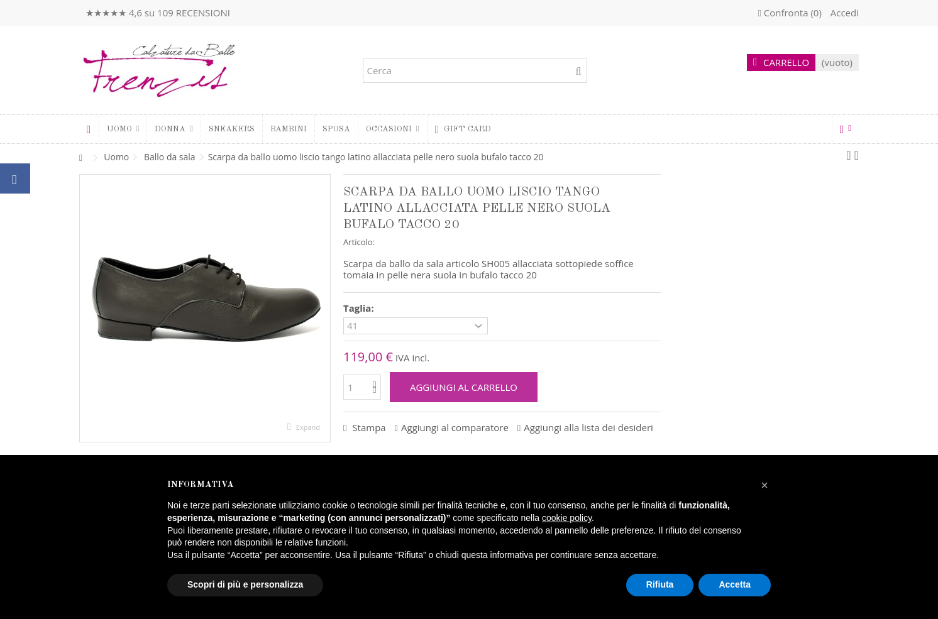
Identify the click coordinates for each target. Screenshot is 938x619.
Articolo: (359, 242)
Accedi (843, 12)
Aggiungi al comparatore (455, 427)
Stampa (367, 427)
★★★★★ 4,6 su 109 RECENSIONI (158, 12)
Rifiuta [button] (660, 584)
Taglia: (360, 308)
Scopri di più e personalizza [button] (245, 584)
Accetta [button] (735, 584)
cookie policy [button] (567, 518)
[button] (173, 129)
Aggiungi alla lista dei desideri (588, 427)
